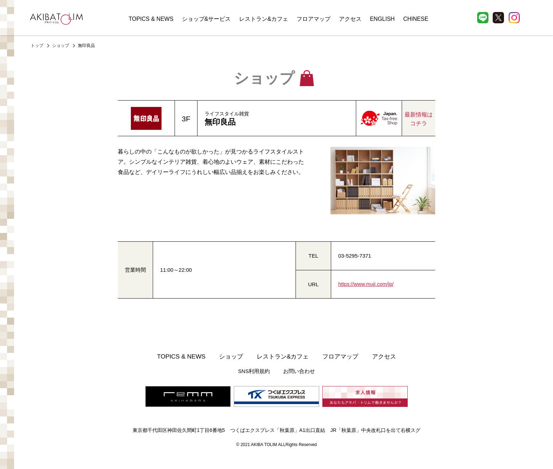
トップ (37, 45)
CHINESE (415, 19)
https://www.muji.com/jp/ (366, 284)
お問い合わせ (299, 371)
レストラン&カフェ (263, 19)
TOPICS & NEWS (151, 19)
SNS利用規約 (254, 371)
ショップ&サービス (206, 19)
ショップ (60, 45)
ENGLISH (382, 19)
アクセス (350, 19)
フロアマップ (313, 19)
